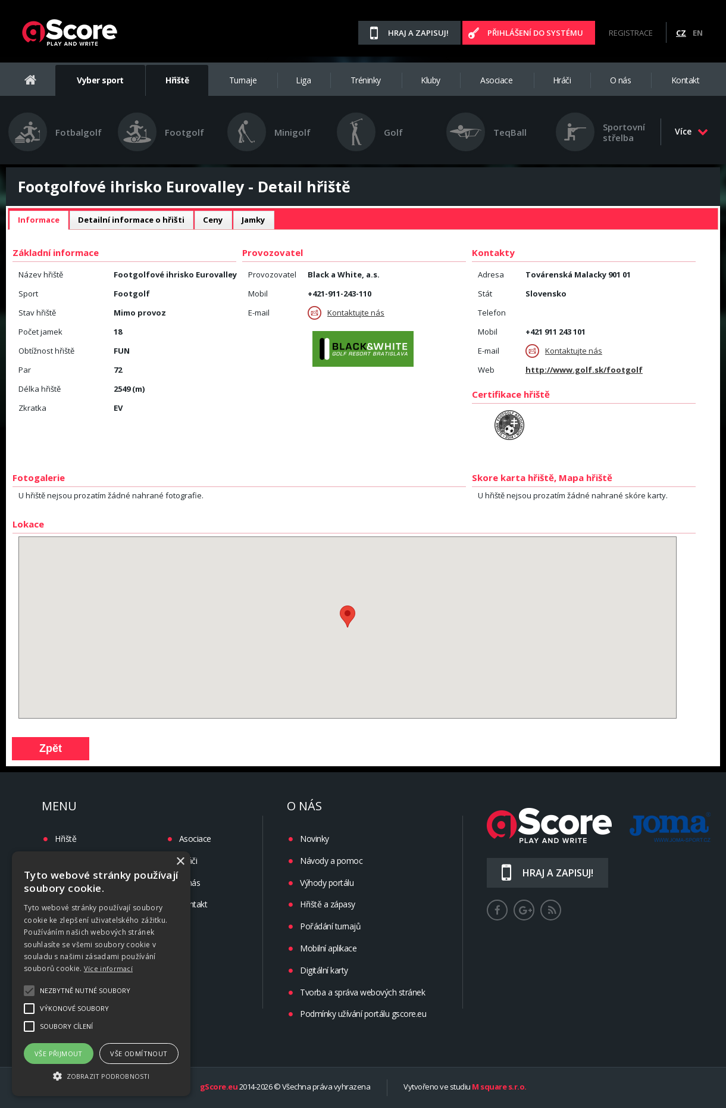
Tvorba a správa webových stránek (362, 992)
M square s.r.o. (499, 1087)
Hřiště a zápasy (327, 904)
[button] (101, 1075)
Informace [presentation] (39, 219)
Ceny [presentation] (213, 219)
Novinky (314, 838)
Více (691, 131)
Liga (303, 80)
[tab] (39, 220)
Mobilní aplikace (328, 948)
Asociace (496, 80)
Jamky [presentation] (253, 219)
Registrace (631, 32)
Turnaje (243, 80)
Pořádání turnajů (330, 926)
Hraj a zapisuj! (418, 32)
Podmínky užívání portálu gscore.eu (363, 1013)
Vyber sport (100, 80)
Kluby (430, 80)
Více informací (108, 968)
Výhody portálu (326, 882)
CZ (681, 32)
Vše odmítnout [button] (138, 1053)
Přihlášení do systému (535, 32)
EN (698, 32)
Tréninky (366, 80)
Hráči (562, 80)
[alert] (101, 973)
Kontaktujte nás (346, 313)
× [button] (180, 861)
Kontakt (685, 80)
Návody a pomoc (331, 860)
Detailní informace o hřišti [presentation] (131, 219)
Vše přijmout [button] (59, 1053)
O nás (620, 80)
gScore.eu (219, 1087)
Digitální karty (324, 970)
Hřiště (177, 80)
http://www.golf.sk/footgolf (584, 369)
